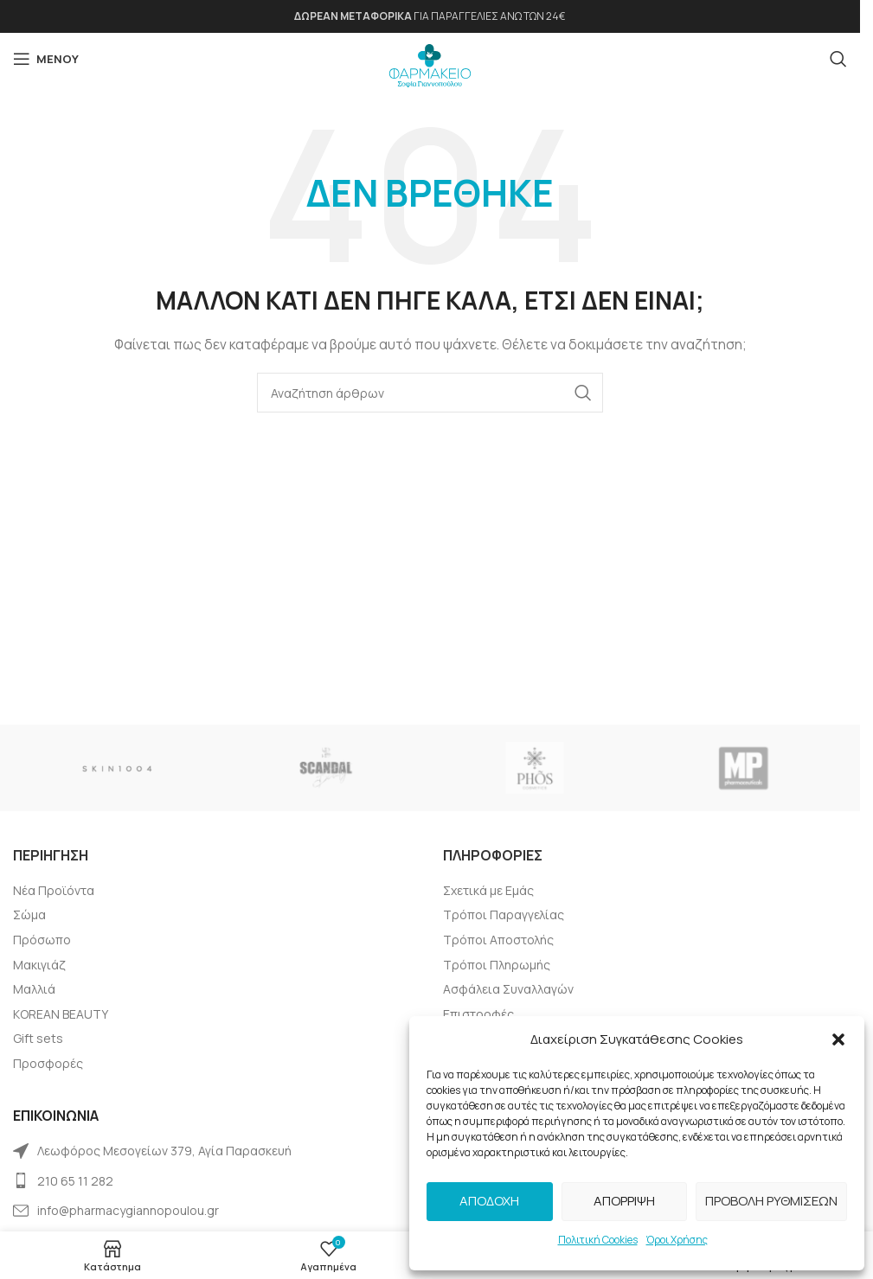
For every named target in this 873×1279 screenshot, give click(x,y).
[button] (838, 1039)
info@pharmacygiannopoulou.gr (128, 1210)
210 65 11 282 (75, 1181)
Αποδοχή (489, 1201)
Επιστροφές (478, 1014)
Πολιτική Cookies (598, 1239)
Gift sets (38, 1038)
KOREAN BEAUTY (60, 1014)
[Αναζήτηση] (838, 59)
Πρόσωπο (42, 939)
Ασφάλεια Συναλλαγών (508, 989)
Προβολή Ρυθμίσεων (771, 1201)
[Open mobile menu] (45, 59)
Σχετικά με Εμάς (488, 890)
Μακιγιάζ (39, 964)
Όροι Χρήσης (677, 1239)
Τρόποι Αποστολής (498, 939)
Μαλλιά (34, 989)
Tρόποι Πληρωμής (496, 964)
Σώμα (29, 914)
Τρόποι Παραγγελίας (503, 914)
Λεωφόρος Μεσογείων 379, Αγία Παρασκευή (164, 1150)
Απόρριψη (624, 1201)
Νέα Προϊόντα (53, 890)
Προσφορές (48, 1063)
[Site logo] (430, 61)
